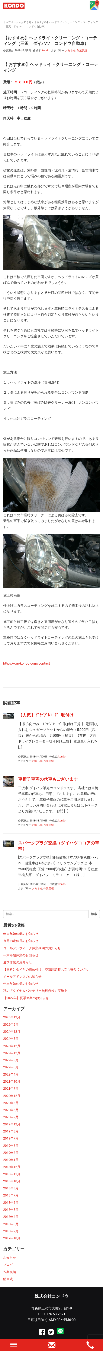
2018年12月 (11, 1167)
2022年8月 (11, 1067)
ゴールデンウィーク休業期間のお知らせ (32, 948)
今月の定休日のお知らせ (20, 941)
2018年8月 (11, 1188)
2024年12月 (11, 1032)
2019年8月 (11, 1131)
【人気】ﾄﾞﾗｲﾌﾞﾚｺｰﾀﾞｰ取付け (46, 715)
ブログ (8, 1265)
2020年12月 (11, 1096)
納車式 (8, 1279)
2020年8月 (11, 1103)
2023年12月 (11, 1046)
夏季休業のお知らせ (17, 962)
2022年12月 (11, 1053)
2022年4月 (11, 1074)
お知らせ (26, 22)
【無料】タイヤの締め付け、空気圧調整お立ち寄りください (46, 970)
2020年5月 (11, 1110)
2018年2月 (11, 1231)
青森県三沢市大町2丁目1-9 (51, 1308)
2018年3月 (11, 1224)
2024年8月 (11, 1039)
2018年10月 (11, 1181)
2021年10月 (11, 1081)
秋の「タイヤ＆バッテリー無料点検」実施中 (35, 991)
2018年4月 (11, 1217)
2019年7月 (11, 1138)
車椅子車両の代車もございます (48, 779)
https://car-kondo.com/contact (26, 663)
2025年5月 (11, 1025)
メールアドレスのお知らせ (22, 977)
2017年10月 (11, 1238)
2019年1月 (11, 1160)
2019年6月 (11, 1146)
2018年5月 (11, 1210)
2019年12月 (11, 1124)
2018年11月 (11, 1174)
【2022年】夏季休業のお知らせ (26, 998)
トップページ (11, 22)
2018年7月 (11, 1195)
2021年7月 (11, 1089)
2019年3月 (11, 1153)
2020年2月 (11, 1117)
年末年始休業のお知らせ (20, 934)
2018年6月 (11, 1203)
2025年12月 (11, 1017)
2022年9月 (11, 1060)
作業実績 (82, 50)
